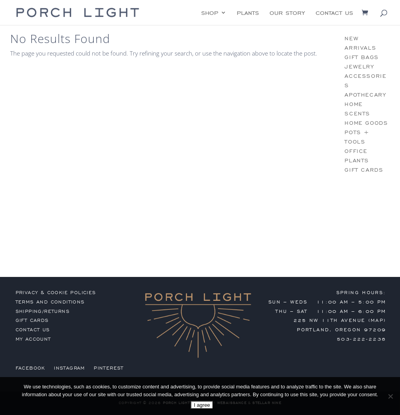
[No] (390, 396)
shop (209, 13)
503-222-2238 (361, 339)
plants (248, 13)
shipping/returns (43, 311)
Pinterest (109, 368)
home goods (366, 123)
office (356, 151)
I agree (202, 405)
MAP (377, 320)
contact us (334, 13)
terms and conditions (50, 302)
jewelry (359, 66)
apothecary (365, 95)
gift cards (364, 170)
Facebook (30, 368)
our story (287, 13)
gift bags (362, 57)
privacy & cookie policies (56, 292)
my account (33, 339)
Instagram (69, 368)
